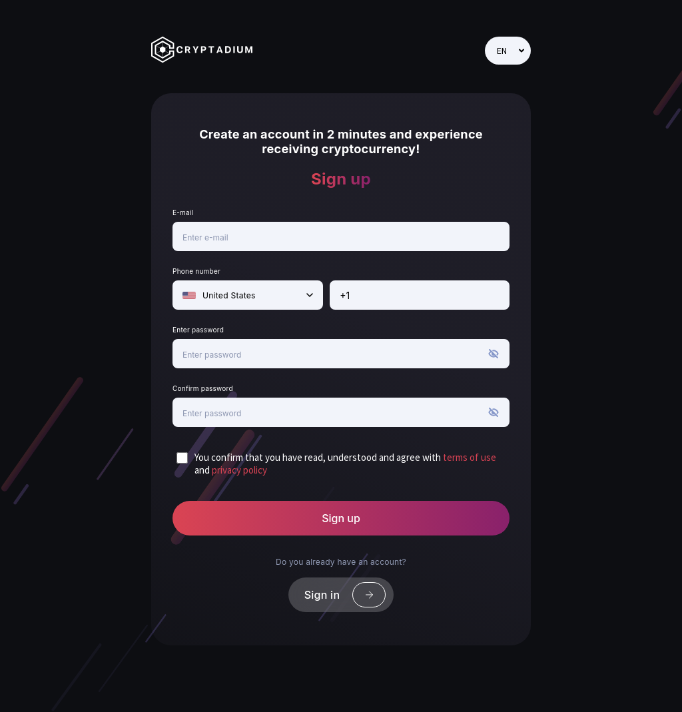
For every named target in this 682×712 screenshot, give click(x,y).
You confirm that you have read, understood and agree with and (345, 464)
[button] (493, 363)
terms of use (469, 458)
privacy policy (239, 470)
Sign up (341, 518)
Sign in (345, 594)
